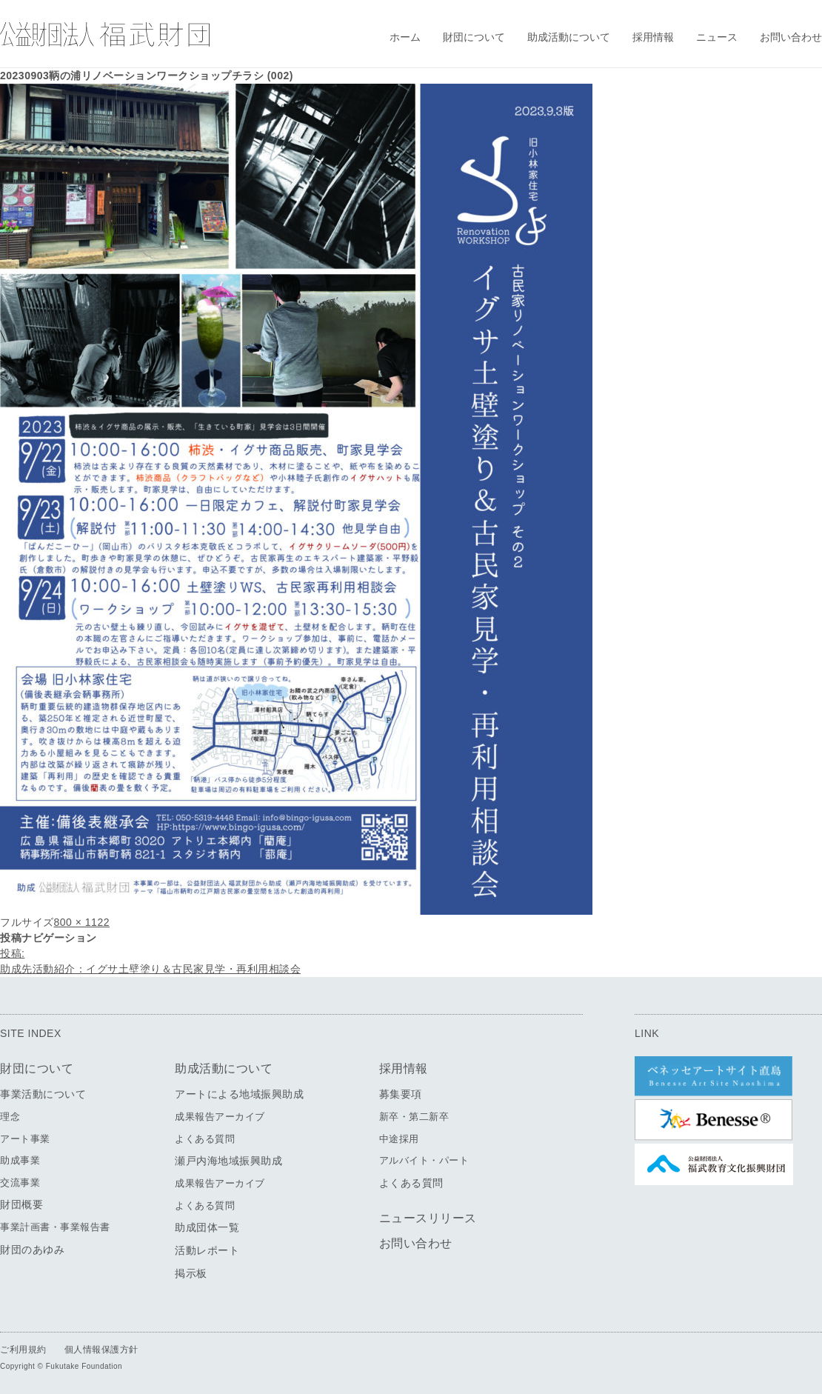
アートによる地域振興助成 (239, 1094)
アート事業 (25, 1138)
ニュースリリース (428, 1218)
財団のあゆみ (32, 1249)
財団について (474, 37)
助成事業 (20, 1160)
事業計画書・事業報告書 (55, 1227)
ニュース (717, 37)
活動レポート (207, 1250)
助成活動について (568, 37)
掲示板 (191, 1273)
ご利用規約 (23, 1349)
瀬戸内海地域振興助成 (228, 1161)
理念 (10, 1116)
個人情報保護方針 (101, 1349)
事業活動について (43, 1094)
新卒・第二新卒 (414, 1116)
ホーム (405, 37)
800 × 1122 (82, 922)
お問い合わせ (791, 37)
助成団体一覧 (207, 1227)
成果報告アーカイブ (220, 1116)
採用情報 (653, 37)
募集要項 (400, 1094)
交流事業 (20, 1182)
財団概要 (21, 1204)
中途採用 (399, 1138)
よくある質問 (205, 1138)
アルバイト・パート (424, 1160)
